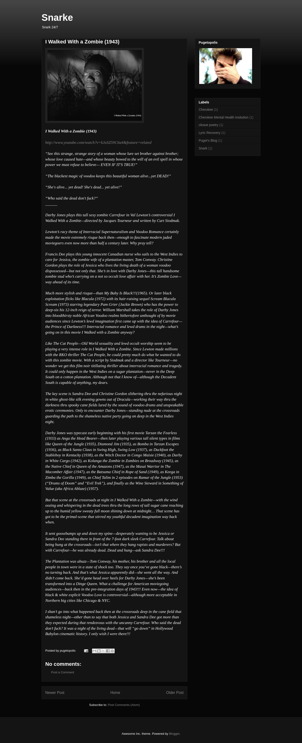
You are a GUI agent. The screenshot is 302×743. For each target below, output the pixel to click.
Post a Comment (62, 672)
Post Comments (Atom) (124, 705)
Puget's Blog (208, 140)
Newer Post (54, 693)
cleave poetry (208, 125)
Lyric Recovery (209, 133)
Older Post (175, 693)
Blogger (174, 733)
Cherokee (206, 109)
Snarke (57, 17)
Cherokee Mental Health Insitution (223, 117)
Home (115, 693)
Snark (203, 148)
